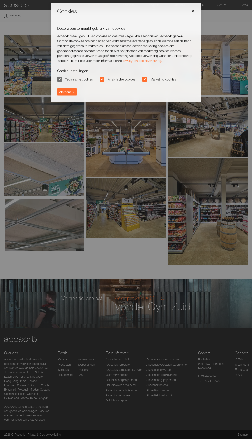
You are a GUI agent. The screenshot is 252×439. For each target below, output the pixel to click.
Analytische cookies (121, 79)
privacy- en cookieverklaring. (142, 60)
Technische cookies (79, 79)
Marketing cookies (163, 79)
